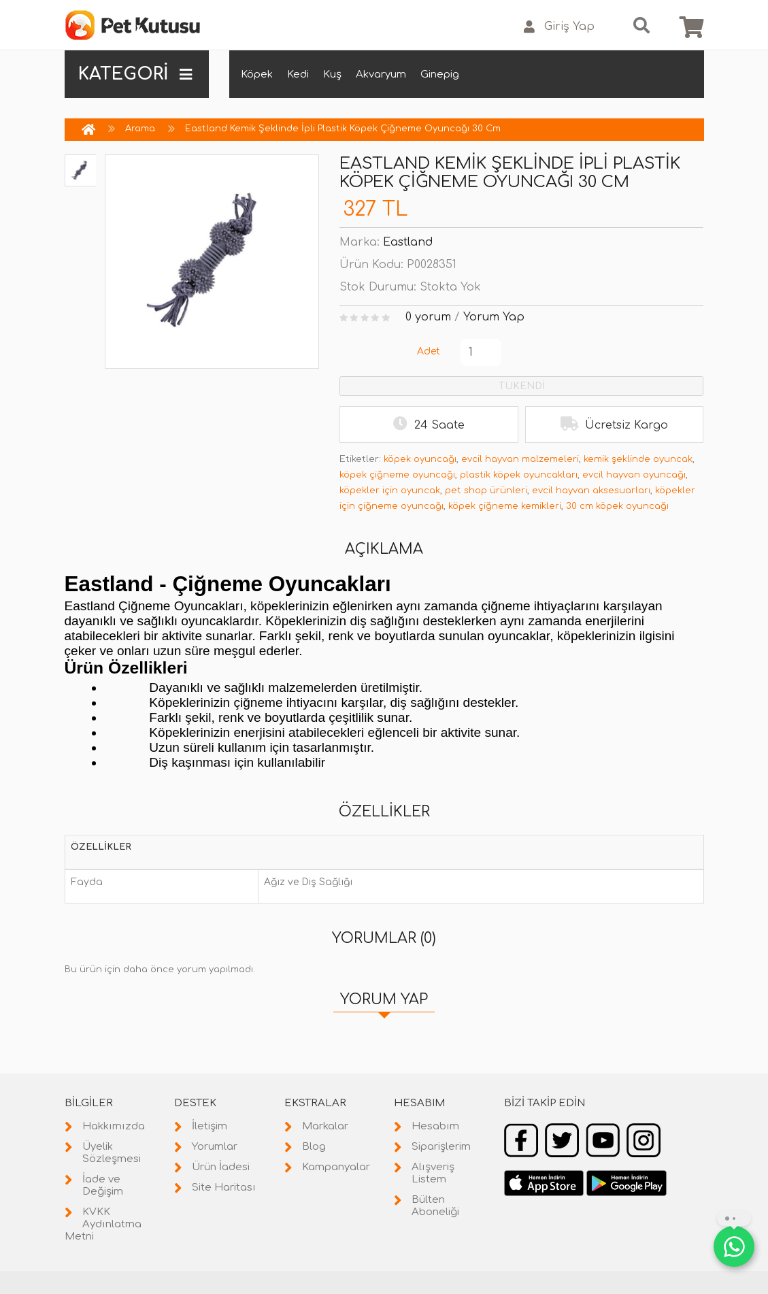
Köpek (257, 74)
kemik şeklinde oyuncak (638, 459)
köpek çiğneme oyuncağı (397, 475)
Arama (140, 128)
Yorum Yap (493, 317)
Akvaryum (381, 74)
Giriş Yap (559, 26)
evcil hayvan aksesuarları (591, 490)
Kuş (332, 74)
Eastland (408, 242)
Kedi (298, 74)
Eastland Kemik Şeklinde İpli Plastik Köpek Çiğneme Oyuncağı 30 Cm (343, 128)
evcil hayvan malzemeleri (520, 459)
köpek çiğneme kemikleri (504, 506)
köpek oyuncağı (420, 459)
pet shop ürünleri (486, 490)
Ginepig (439, 74)
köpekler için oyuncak (389, 490)
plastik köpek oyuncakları (519, 475)
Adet (428, 351)
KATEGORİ (135, 74)
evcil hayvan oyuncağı (634, 475)
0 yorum (428, 317)
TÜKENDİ (522, 386)
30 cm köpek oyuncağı (617, 506)
